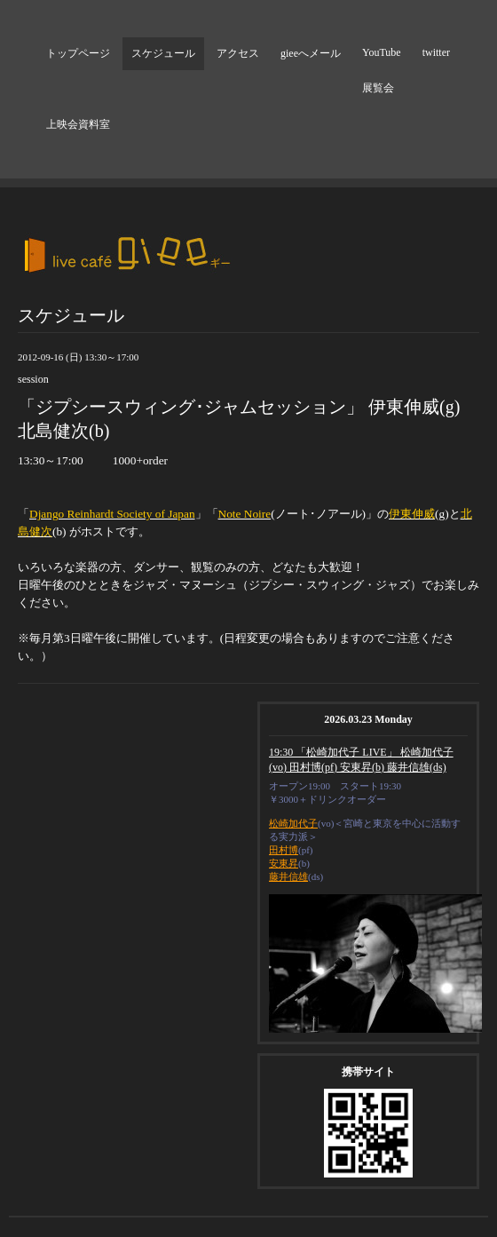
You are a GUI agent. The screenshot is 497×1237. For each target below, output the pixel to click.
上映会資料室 (78, 124)
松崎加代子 (293, 823)
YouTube (381, 52)
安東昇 (283, 863)
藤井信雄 (288, 876)
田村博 (283, 849)
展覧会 (378, 88)
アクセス (238, 53)
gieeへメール (310, 53)
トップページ (78, 53)
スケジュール (163, 53)
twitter (436, 52)
